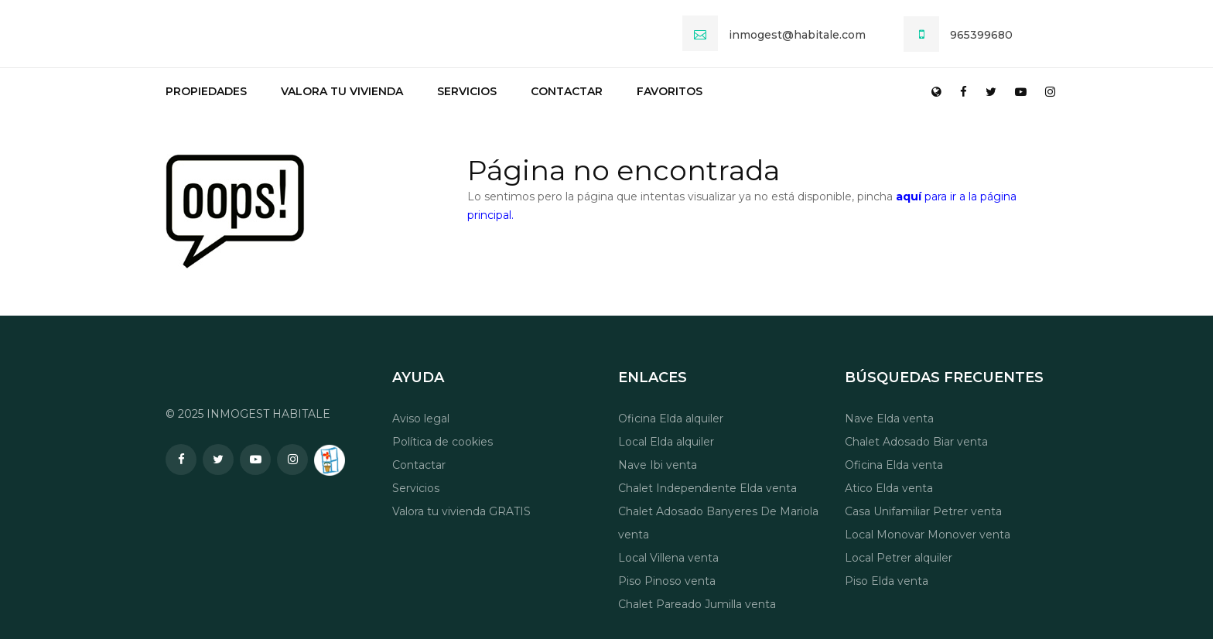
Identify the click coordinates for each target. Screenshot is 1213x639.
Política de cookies (442, 442)
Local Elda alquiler (666, 442)
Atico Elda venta (889, 488)
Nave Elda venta (889, 418)
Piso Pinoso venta (667, 581)
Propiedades (206, 91)
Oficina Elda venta (894, 465)
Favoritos (669, 91)
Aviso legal (420, 418)
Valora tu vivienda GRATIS (461, 511)
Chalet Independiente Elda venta (707, 488)
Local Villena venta (668, 558)
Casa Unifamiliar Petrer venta (923, 511)
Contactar (567, 91)
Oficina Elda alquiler (670, 418)
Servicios (467, 91)
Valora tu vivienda (342, 91)
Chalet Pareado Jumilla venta (697, 604)
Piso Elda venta (886, 581)
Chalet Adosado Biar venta (916, 442)
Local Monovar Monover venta (927, 535)
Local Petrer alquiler (898, 558)
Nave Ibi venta (657, 465)
